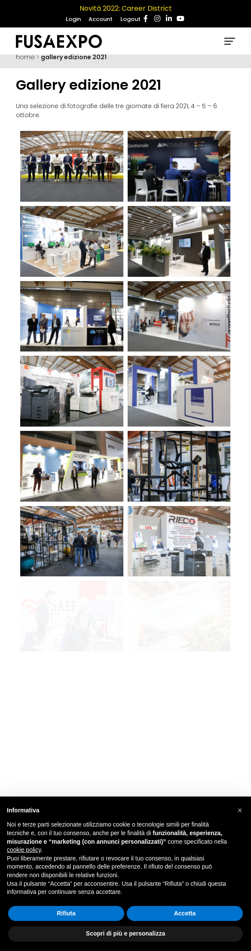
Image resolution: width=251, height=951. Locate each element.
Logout (130, 19)
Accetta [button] (185, 913)
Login (73, 19)
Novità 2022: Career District (126, 8)
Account (101, 19)
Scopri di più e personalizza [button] (125, 933)
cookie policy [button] (24, 849)
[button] (240, 810)
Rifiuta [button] (66, 913)
